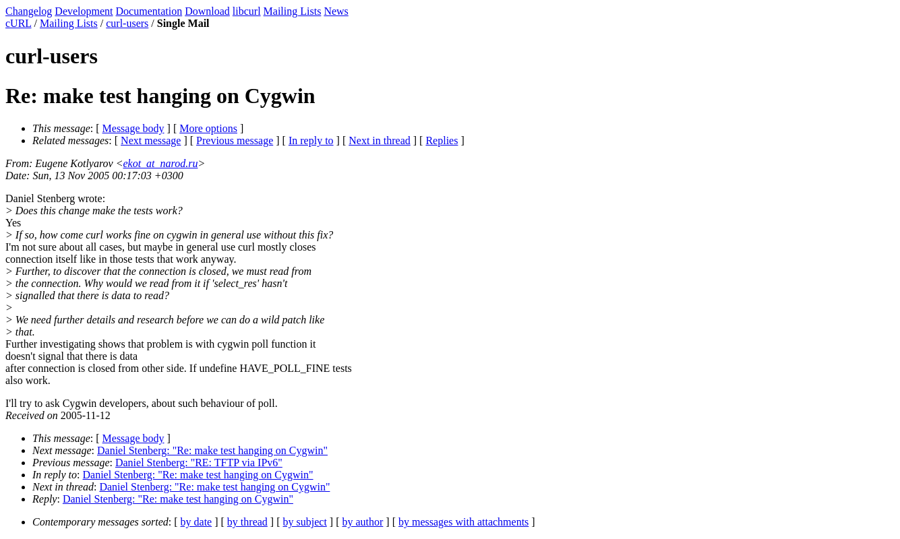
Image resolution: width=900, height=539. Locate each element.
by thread (247, 522)
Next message (151, 140)
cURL (18, 23)
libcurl (247, 11)
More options (208, 128)
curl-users (127, 23)
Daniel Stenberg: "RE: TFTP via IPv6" (198, 462)
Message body (133, 128)
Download (207, 11)
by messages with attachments (463, 522)
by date (196, 522)
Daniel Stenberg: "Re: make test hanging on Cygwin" (212, 450)
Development (84, 11)
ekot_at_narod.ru (160, 163)
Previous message (234, 140)
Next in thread (380, 140)
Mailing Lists (293, 11)
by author (362, 522)
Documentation (149, 11)
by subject (305, 522)
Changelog (28, 11)
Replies (441, 140)
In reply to (311, 140)
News (336, 11)
